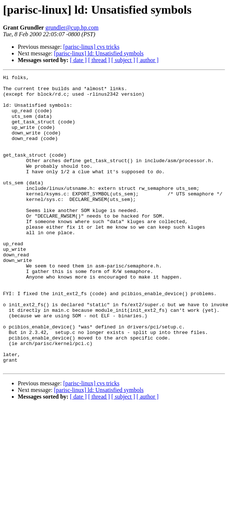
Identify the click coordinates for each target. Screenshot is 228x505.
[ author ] (148, 60)
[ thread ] (99, 60)
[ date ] (78, 60)
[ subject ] (123, 60)
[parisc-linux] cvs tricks (91, 47)
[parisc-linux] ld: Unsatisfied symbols (99, 53)
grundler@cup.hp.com (72, 27)
